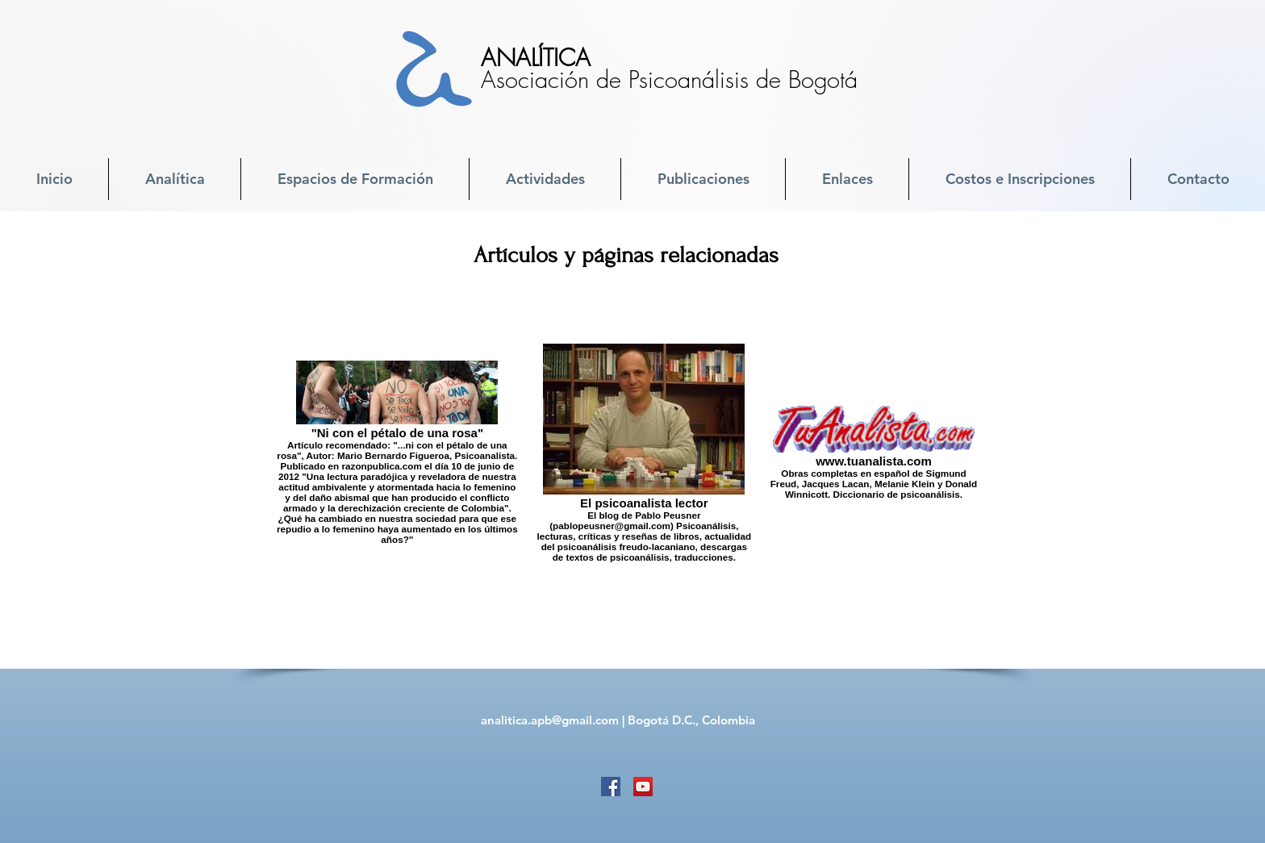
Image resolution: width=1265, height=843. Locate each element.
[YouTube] (643, 786)
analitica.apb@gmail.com (550, 720)
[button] (174, 179)
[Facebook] (610, 786)
